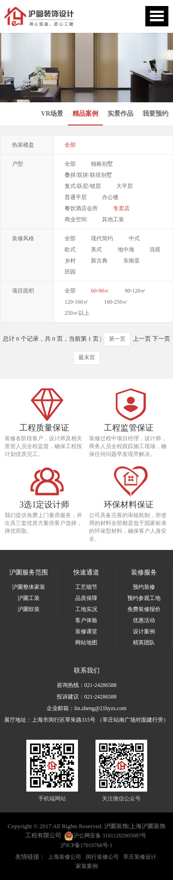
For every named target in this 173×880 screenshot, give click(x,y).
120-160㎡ (77, 302)
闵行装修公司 (102, 857)
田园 (70, 271)
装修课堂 (86, 631)
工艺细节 (86, 587)
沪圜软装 (29, 609)
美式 (96, 249)
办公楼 (110, 197)
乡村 (70, 260)
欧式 (70, 249)
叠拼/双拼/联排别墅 (88, 175)
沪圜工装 (29, 598)
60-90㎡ (100, 290)
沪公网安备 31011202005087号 (105, 836)
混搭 (155, 249)
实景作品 (120, 113)
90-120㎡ (135, 290)
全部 (70, 145)
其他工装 (113, 219)
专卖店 (121, 208)
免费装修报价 (144, 609)
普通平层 (76, 197)
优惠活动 (144, 620)
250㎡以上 (77, 313)
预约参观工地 (144, 598)
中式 (134, 238)
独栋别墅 (102, 164)
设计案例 (144, 631)
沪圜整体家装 (28, 587)
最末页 (86, 357)
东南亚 (131, 260)
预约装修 (144, 587)
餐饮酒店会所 (81, 208)
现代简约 (102, 238)
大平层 (124, 186)
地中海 (126, 249)
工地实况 (86, 609)
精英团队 (144, 642)
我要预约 (155, 113)
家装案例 (87, 866)
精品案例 (85, 113)
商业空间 (76, 219)
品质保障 (86, 598)
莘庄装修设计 (139, 857)
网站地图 (86, 642)
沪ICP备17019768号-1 (86, 845)
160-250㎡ (116, 302)
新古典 (99, 260)
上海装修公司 (64, 857)
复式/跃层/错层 (83, 186)
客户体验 (86, 620)
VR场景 (52, 113)
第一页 (117, 339)
